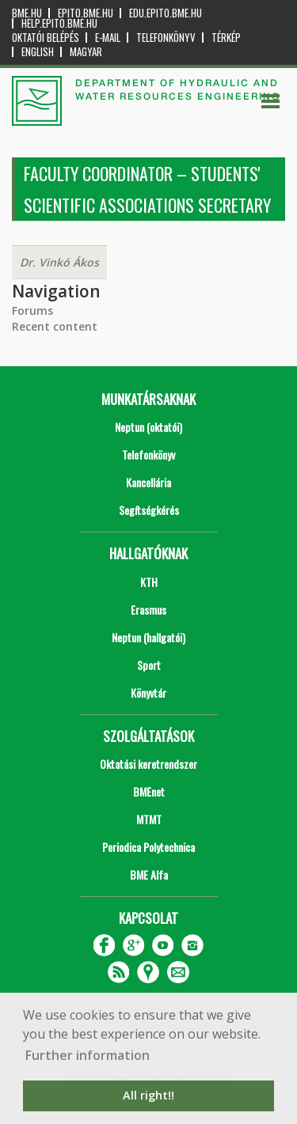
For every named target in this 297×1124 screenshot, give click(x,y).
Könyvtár (148, 692)
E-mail (107, 37)
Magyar (86, 52)
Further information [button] (87, 1055)
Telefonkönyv (166, 37)
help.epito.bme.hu (59, 23)
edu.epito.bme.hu (165, 13)
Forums (32, 310)
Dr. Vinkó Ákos (59, 262)
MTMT (149, 819)
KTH (149, 581)
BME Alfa (149, 874)
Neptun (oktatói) (148, 426)
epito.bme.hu (85, 13)
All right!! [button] (148, 1095)
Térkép (226, 37)
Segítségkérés (149, 509)
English (37, 52)
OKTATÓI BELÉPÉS (45, 37)
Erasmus (148, 609)
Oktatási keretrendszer (148, 763)
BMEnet (149, 791)
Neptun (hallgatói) (148, 637)
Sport (149, 665)
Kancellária (148, 482)
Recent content (54, 326)
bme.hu (27, 13)
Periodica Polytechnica (148, 846)
